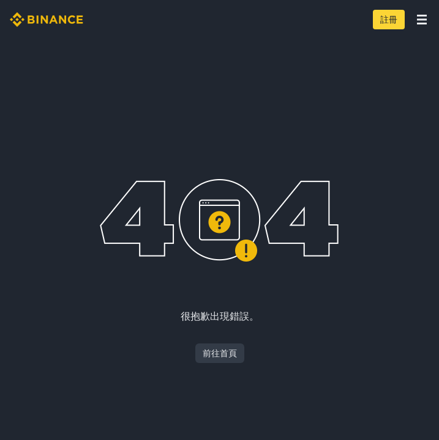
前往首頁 (220, 353)
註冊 (388, 19)
